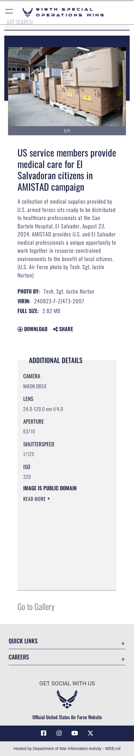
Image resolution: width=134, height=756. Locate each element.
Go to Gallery (36, 606)
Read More (35, 498)
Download (32, 329)
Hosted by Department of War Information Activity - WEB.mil (66, 748)
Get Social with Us (67, 683)
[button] (9, 12)
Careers (19, 657)
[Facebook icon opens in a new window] (43, 733)
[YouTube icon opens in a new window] (75, 733)
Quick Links (23, 641)
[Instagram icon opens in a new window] (59, 733)
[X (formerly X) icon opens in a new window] (90, 733)
